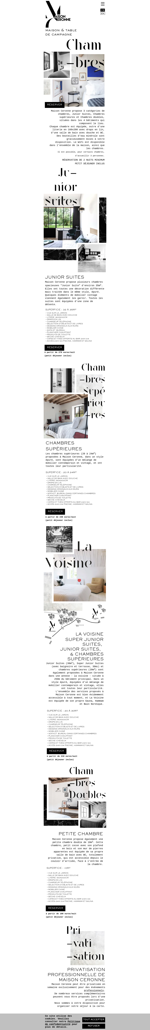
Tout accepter (93, 1020)
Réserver (55, 511)
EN (102, 13)
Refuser (94, 1026)
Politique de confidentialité (62, 1023)
